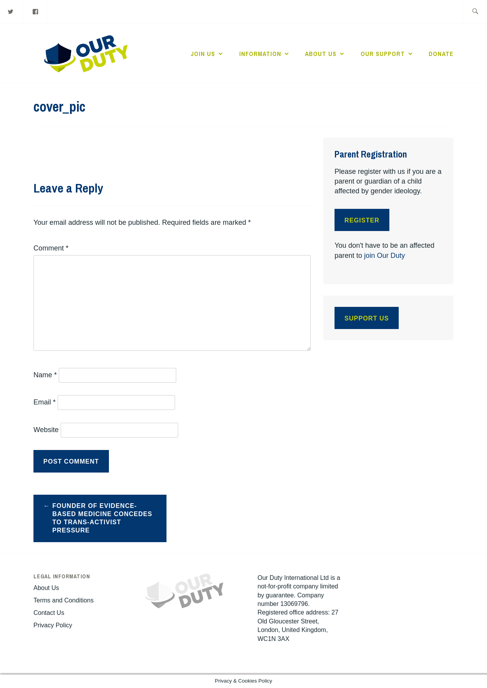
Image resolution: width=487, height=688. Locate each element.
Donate (441, 53)
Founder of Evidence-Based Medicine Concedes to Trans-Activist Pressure (102, 517)
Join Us (203, 53)
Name (45, 375)
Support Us (367, 318)
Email (44, 402)
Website (46, 430)
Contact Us (48, 612)
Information (260, 53)
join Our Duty (384, 255)
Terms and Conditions (63, 600)
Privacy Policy (52, 625)
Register (362, 220)
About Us (320, 53)
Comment (50, 248)
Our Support (383, 53)
